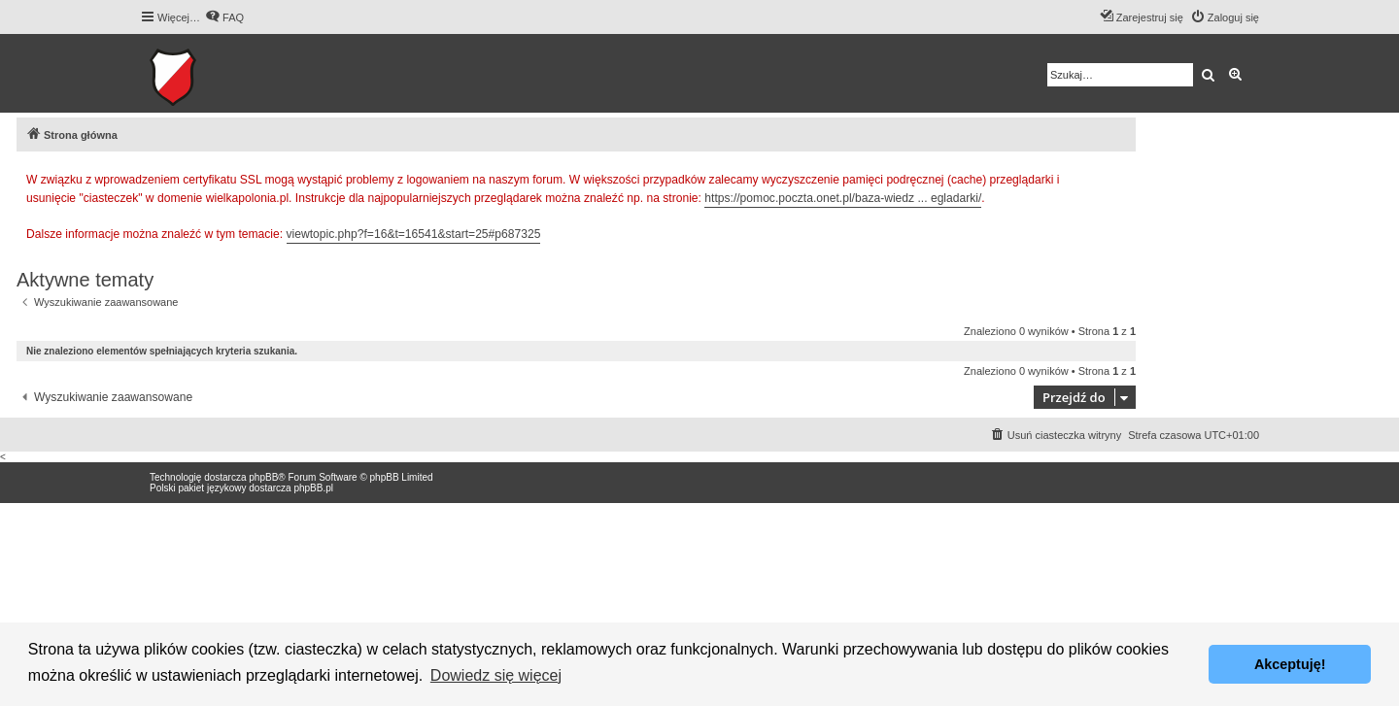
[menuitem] (224, 17)
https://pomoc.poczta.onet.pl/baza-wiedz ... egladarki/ (842, 198)
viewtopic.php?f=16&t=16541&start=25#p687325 (414, 234)
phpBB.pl (313, 488)
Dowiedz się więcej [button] (496, 675)
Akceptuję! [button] (1290, 664)
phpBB (263, 477)
